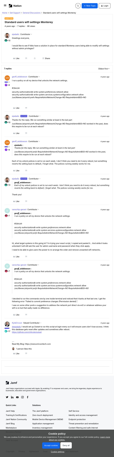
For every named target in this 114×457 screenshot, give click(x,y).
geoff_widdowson (19, 77)
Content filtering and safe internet (83, 428)
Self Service (74, 411)
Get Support (15, 13)
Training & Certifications (16, 415)
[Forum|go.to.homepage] (15, 5)
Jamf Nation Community (16, 419)
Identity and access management (83, 415)
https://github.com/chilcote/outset (27, 332)
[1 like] (22, 348)
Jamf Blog (10, 423)
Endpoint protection (77, 419)
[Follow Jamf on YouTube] (17, 397)
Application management (43, 423)
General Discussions (31, 13)
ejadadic (15, 34)
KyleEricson (17, 323)
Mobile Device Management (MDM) (47, 419)
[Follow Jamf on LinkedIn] (12, 397)
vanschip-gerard (19, 209)
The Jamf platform (40, 411)
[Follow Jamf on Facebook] (27, 397)
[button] (5, 6)
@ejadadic (16, 327)
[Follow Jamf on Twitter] (7, 397)
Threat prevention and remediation (84, 423)
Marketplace (11, 428)
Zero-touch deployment (42, 415)
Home (4, 13)
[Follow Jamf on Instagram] (22, 397)
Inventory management (42, 428)
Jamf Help (10, 411)
